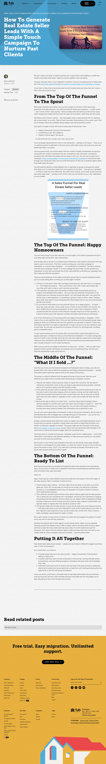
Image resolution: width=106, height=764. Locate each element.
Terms (53, 717)
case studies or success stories (49, 428)
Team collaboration (9, 693)
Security (38, 719)
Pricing (64, 3)
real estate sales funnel (49, 84)
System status (23, 724)
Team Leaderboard (41, 688)
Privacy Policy (94, 720)
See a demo (23, 714)
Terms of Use (84, 720)
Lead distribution (8, 685)
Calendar (6, 690)
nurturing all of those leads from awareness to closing (80, 84)
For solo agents (8, 723)
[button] (25, 3)
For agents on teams (9, 718)
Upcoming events (56, 688)
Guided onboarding (25, 722)
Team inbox (23, 695)
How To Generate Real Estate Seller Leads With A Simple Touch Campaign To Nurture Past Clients (51, 13)
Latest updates (24, 727)
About (74, 3)
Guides (53, 700)
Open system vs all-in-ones (10, 727)
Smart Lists (7, 698)
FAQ (21, 717)
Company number (25, 698)
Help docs (22, 719)
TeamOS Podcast (56, 690)
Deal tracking (39, 685)
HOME (6, 13)
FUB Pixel (6, 688)
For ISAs (6, 721)
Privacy (54, 714)
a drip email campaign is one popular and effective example (63, 158)
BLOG (11, 13)
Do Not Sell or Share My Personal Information (85, 723)
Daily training (55, 685)
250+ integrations (9, 682)
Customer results (56, 682)
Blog (53, 697)
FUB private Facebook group (57, 693)
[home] (9, 3)
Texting (22, 685)
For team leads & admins (8, 715)
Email (21, 688)
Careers (38, 717)
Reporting (38, 682)
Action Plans (23, 690)
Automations (23, 693)
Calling (22, 682)
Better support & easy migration (10, 731)
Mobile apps (7, 695)
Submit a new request (89, 715)
